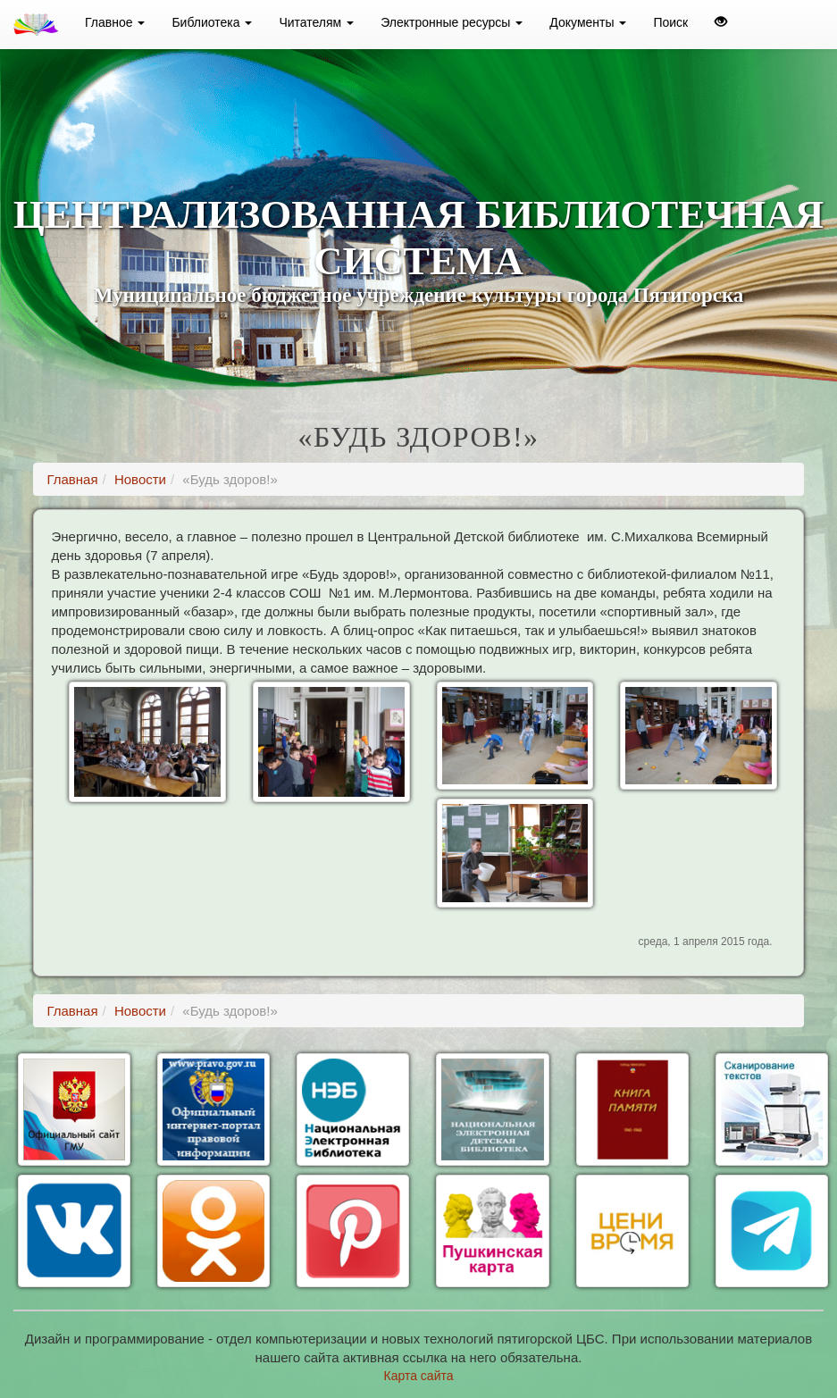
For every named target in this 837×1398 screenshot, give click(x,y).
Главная (71, 479)
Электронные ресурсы (452, 22)
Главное (115, 22)
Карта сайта (419, 1376)
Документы (587, 22)
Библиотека (212, 22)
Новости (140, 479)
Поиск (670, 22)
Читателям (316, 22)
